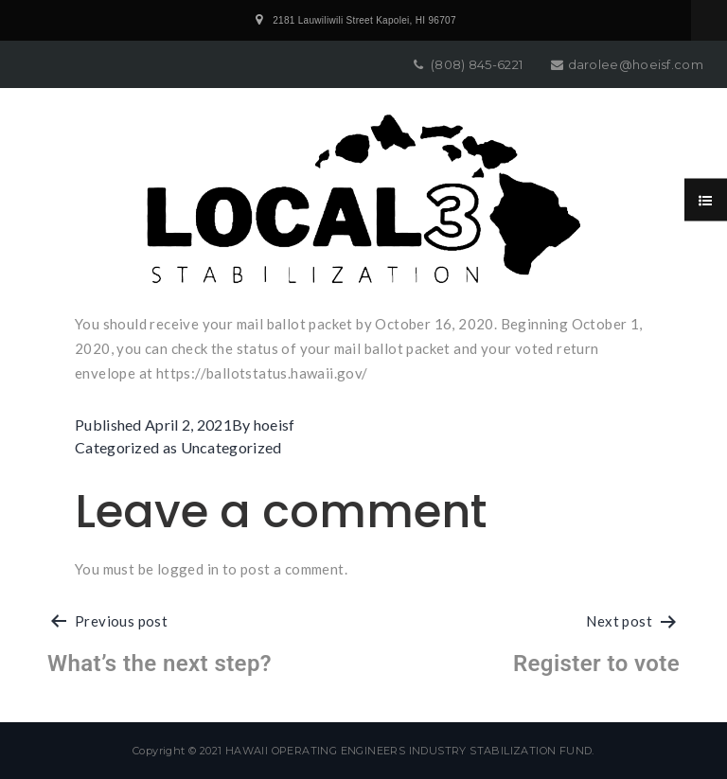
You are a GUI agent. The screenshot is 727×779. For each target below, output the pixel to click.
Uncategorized (231, 447)
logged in (188, 568)
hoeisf (274, 425)
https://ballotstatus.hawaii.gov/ (262, 372)
